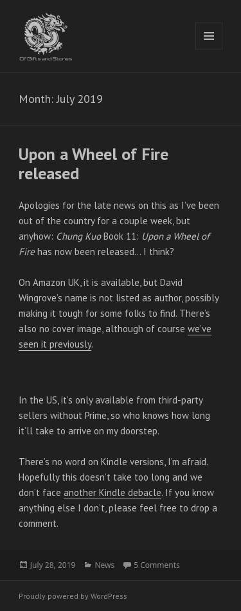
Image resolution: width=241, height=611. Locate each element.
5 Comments (157, 565)
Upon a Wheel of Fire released (93, 163)
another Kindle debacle (112, 492)
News (104, 565)
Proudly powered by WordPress (73, 596)
